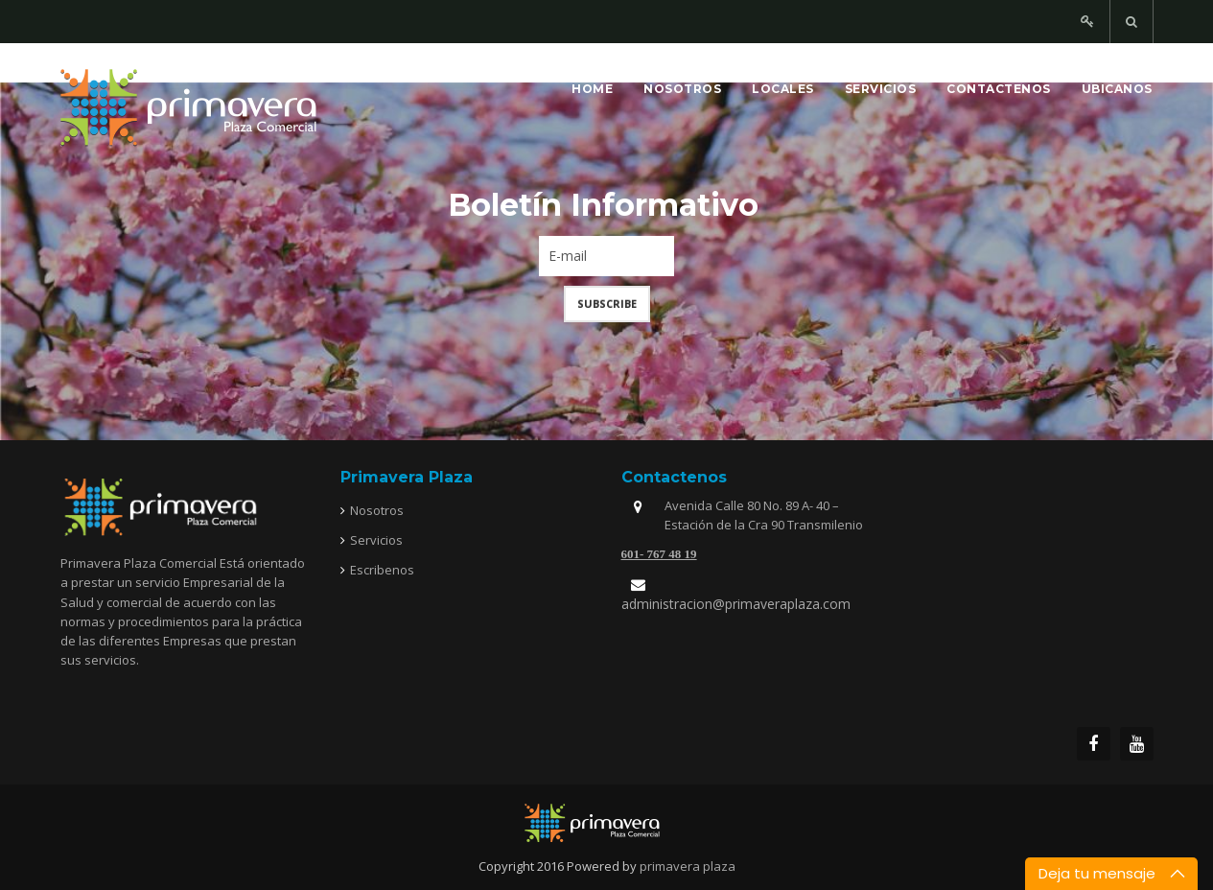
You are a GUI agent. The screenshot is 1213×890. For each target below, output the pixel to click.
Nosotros (682, 89)
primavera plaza (687, 866)
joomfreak (607, 823)
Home (592, 89)
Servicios (881, 89)
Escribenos (382, 569)
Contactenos (998, 89)
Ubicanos (1117, 89)
